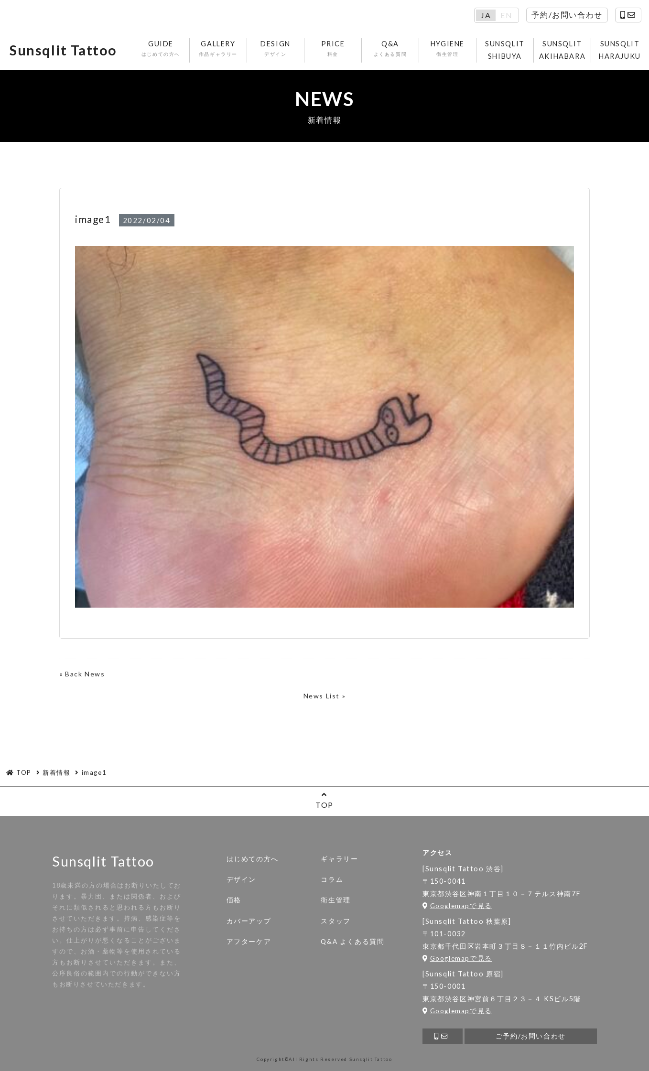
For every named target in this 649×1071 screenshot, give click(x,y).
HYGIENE (447, 49)
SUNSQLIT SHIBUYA (505, 50)
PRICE (332, 49)
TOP (324, 800)
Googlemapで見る (457, 906)
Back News (85, 674)
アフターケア (249, 941)
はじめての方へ (253, 859)
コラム (332, 879)
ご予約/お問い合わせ (531, 1036)
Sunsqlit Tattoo (63, 50)
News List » (324, 696)
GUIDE (160, 49)
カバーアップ (249, 921)
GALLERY (218, 49)
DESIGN (275, 49)
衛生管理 (335, 900)
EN (506, 15)
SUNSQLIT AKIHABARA (562, 50)
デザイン (241, 879)
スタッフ (335, 921)
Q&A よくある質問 (352, 941)
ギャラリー (339, 859)
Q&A (390, 49)
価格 (234, 900)
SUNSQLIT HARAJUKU (620, 50)
